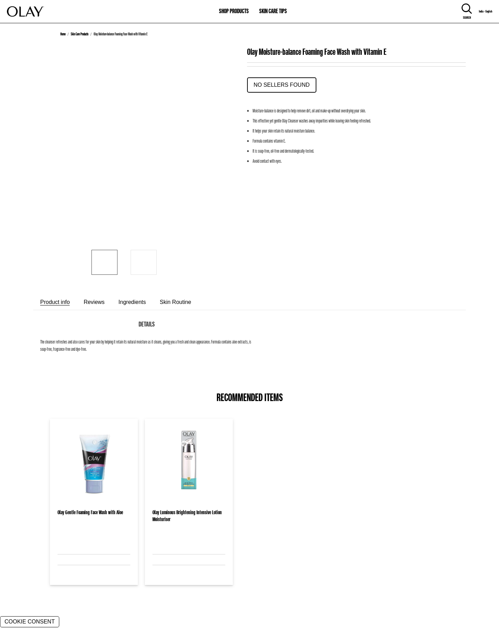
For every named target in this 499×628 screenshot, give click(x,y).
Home (62, 34)
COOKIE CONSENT (30, 622)
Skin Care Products (79, 34)
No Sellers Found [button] (282, 85)
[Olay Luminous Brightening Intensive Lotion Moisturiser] (188, 462)
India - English (485, 11)
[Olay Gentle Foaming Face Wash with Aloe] (94, 462)
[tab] (55, 302)
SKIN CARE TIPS (273, 11)
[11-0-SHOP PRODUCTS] (234, 8)
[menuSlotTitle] (234, 8)
